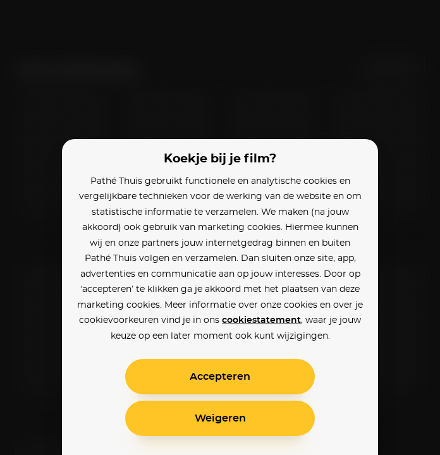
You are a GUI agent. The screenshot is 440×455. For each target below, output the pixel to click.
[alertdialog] (220, 227)
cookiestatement (261, 320)
